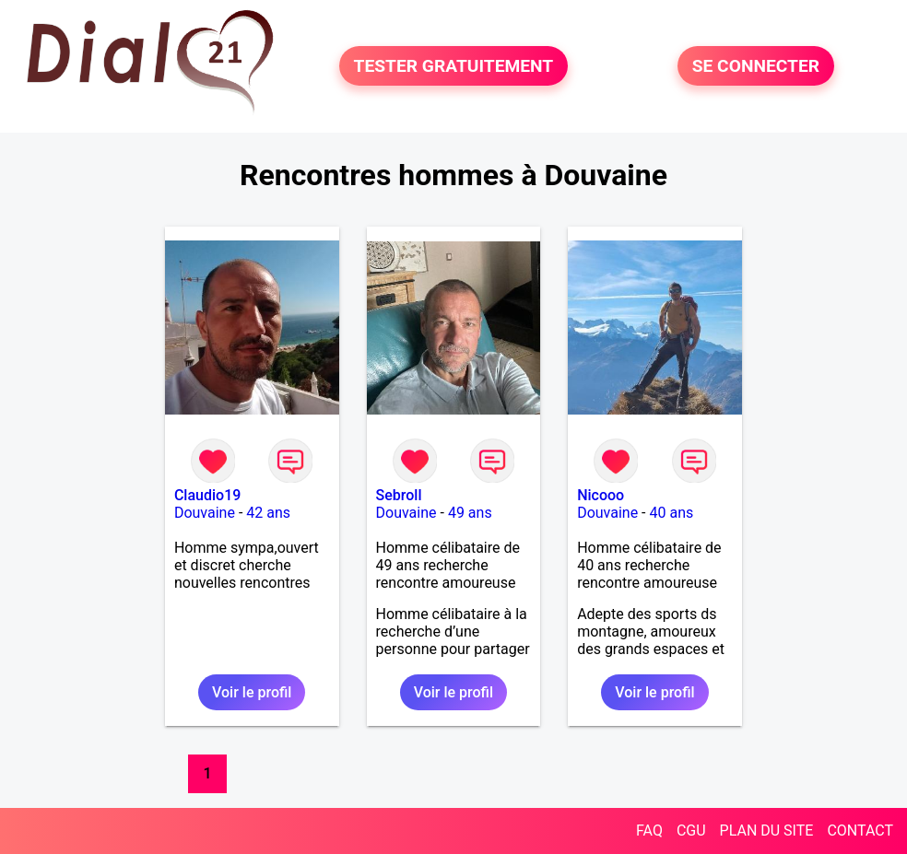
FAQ (649, 830)
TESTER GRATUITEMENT (454, 65)
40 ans (672, 512)
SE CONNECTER (755, 65)
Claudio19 (207, 495)
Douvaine (204, 512)
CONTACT (860, 830)
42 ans (268, 512)
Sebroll (399, 495)
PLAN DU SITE (767, 830)
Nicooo (600, 495)
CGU (691, 830)
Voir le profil (251, 692)
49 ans (470, 512)
